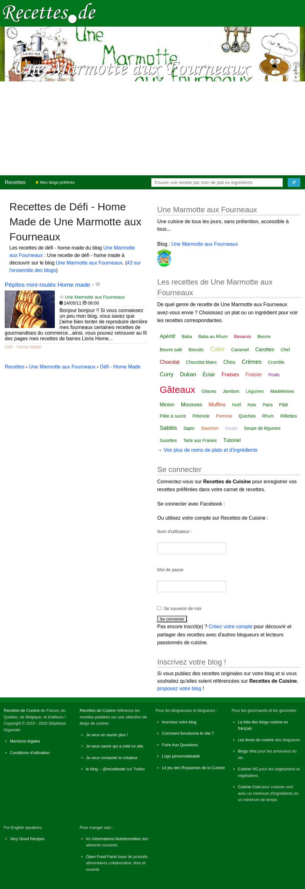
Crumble (276, 362)
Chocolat (169, 362)
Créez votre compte (231, 626)
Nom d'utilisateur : (174, 531)
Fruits (273, 374)
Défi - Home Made (23, 346)
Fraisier (254, 374)
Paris (268, 404)
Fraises (230, 375)
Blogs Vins (247, 751)
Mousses (191, 405)
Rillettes (288, 416)
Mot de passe (170, 569)
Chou (229, 362)
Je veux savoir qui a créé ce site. (115, 746)
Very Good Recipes (27, 838)
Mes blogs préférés (55, 182)
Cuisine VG (248, 769)
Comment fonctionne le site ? (188, 733)
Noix (251, 404)
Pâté (283, 404)
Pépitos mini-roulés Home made (47, 284)
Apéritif (167, 336)
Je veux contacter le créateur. (112, 757)
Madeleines (282, 391)
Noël (236, 404)
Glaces (209, 391)
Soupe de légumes (262, 428)
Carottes (264, 349)
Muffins (217, 405)
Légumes (255, 391)
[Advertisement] (152, 128)
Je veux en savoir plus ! (107, 734)
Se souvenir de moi (182, 608)
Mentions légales (25, 741)
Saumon (210, 428)
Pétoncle (201, 416)
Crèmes (251, 362)
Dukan (188, 374)
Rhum (268, 416)
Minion (167, 404)
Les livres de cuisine (256, 739)
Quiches (247, 416)
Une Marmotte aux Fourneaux (89, 262)
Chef (285, 349)
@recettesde (114, 769)
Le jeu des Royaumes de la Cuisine (193, 767)
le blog (92, 769)
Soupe (231, 428)
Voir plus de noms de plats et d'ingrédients (210, 450)
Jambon (231, 391)
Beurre (264, 336)
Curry (166, 374)
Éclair (209, 374)
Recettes (15, 182)
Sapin (189, 428)
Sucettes (168, 440)
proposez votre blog (179, 688)
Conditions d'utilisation (30, 752)
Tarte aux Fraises (200, 440)
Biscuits (196, 349)
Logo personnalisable (181, 756)
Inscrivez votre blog (179, 722)
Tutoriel (232, 440)
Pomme (224, 416)
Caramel (240, 349)
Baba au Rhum (212, 336)
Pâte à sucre (173, 416)
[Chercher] (294, 182)
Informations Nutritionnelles (116, 838)
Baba (187, 336)
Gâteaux (177, 389)
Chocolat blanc (201, 362)
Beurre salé (171, 349)
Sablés (168, 428)
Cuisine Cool (249, 786)
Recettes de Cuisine (22, 710)
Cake (217, 349)
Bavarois (242, 336)
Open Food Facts (101, 856)
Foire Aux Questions (180, 745)
